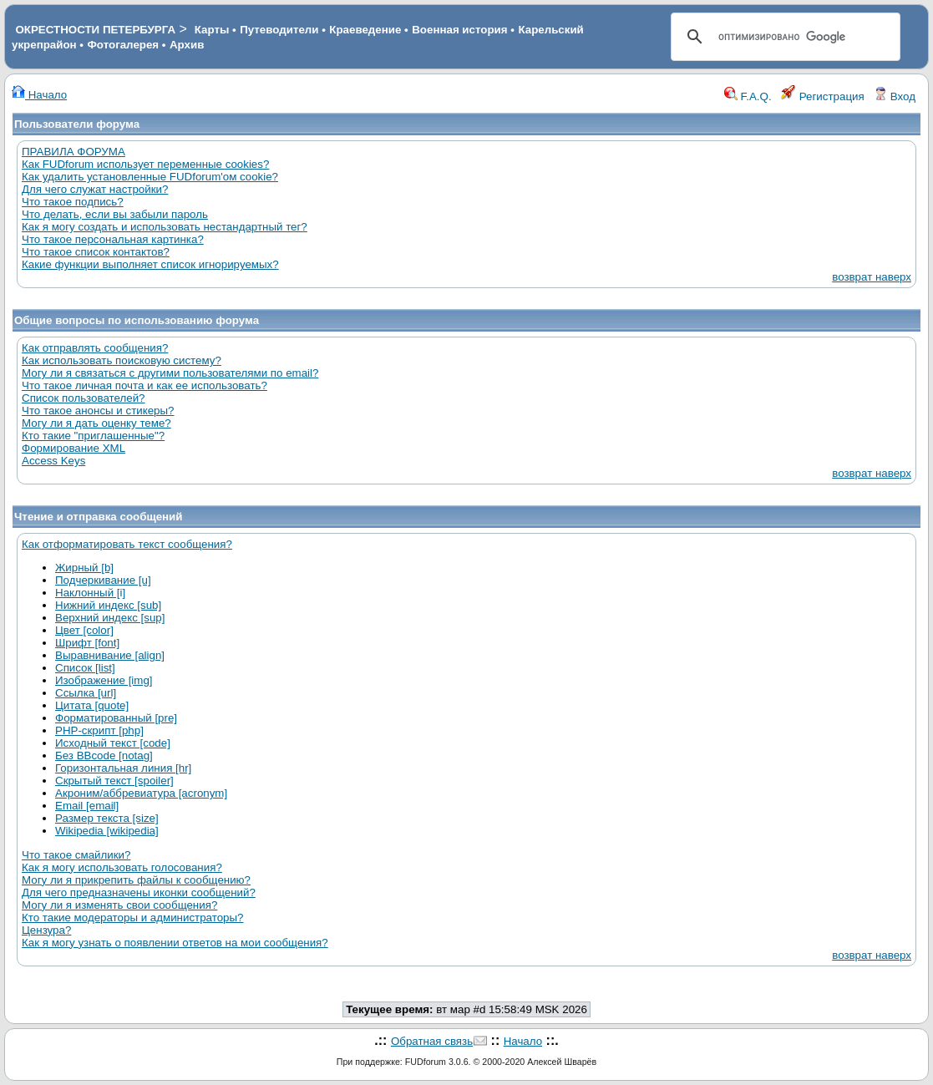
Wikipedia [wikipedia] (107, 830)
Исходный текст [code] (112, 743)
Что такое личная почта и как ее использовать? (144, 385)
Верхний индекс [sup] (110, 617)
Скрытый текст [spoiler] (114, 780)
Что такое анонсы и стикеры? (98, 410)
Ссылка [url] (85, 693)
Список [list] (85, 668)
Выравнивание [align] (110, 655)
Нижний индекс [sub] (108, 605)
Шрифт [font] (87, 642)
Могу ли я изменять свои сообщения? (119, 905)
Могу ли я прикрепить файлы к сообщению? (136, 880)
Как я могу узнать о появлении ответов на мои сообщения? (175, 942)
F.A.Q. (748, 96)
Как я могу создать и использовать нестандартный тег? (164, 227)
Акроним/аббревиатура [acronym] (141, 793)
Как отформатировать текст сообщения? (127, 544)
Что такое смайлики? (76, 855)
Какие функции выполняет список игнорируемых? (150, 264)
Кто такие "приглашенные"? (93, 435)
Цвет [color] (84, 630)
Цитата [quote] (92, 705)
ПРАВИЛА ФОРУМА (73, 151)
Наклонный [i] (90, 592)
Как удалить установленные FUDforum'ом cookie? (150, 176)
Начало (39, 95)
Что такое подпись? (73, 201)
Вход (894, 96)
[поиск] (783, 37)
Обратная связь (432, 1041)
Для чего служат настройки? (95, 189)
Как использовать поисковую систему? (121, 360)
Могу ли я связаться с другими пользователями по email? (170, 373)
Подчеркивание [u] (103, 580)
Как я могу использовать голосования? (122, 867)
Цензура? (46, 930)
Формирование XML (73, 448)
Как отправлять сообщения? (95, 348)
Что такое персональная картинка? (113, 239)
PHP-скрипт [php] (99, 730)
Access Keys (53, 460)
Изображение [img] (104, 680)
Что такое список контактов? (96, 252)
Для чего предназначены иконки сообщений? (139, 892)
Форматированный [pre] (116, 718)
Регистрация (823, 96)
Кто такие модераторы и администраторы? (132, 917)
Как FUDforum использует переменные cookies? (145, 164)
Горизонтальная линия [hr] (123, 768)
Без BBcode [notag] (104, 755)
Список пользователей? (83, 398)
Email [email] (87, 805)
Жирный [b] (84, 567)
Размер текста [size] (107, 818)
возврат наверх (871, 277)
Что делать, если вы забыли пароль (115, 214)
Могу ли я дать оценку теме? (96, 423)
